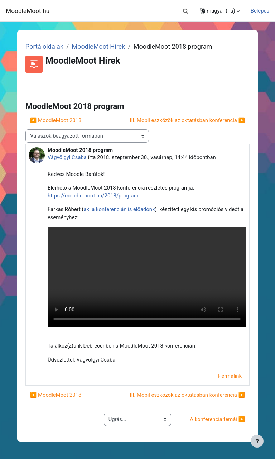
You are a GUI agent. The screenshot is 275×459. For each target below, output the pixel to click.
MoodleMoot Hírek (98, 46)
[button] (185, 10)
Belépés (260, 11)
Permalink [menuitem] (230, 376)
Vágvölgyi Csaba (67, 157)
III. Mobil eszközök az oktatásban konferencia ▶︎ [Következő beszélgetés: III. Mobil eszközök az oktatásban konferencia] (187, 120)
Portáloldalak (44, 46)
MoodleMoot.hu (27, 10)
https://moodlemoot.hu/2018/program (93, 195)
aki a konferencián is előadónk (119, 209)
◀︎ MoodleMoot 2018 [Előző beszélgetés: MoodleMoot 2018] (55, 120)
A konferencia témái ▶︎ (217, 419)
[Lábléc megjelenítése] (257, 441)
